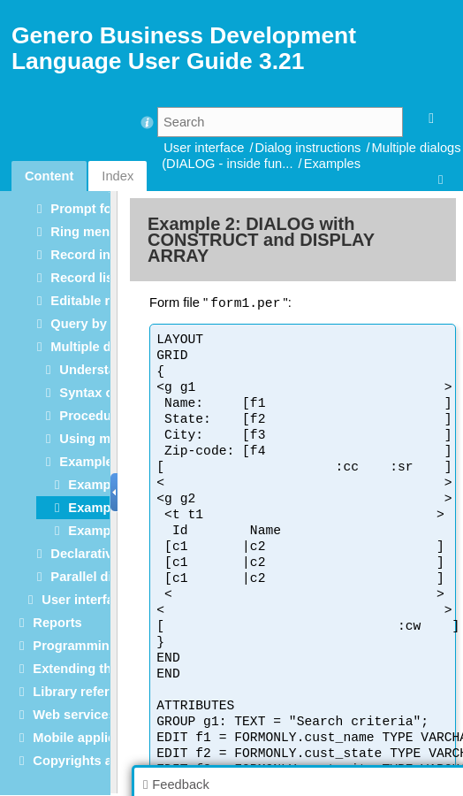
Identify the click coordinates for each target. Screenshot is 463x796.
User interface (203, 148)
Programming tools (92, 646)
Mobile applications (93, 738)
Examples (332, 164)
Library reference (86, 692)
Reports (57, 623)
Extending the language (105, 669)
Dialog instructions (308, 148)
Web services (74, 715)
